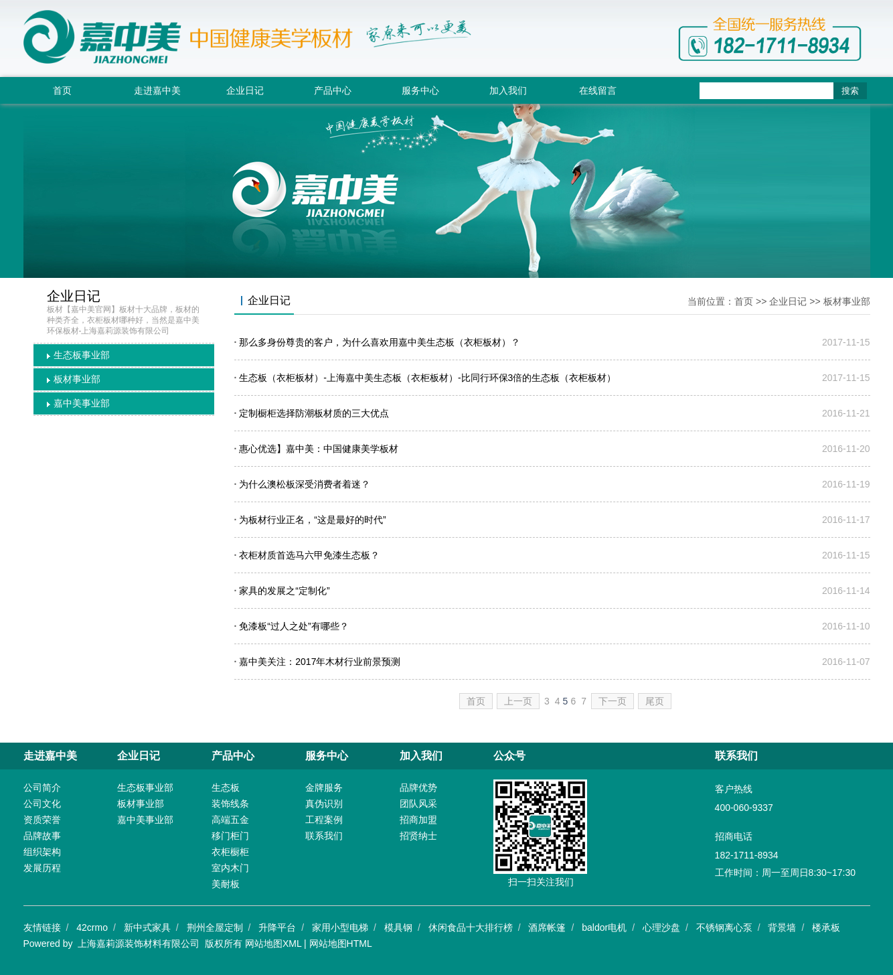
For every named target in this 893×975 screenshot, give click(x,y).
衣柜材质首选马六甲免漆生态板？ (309, 555)
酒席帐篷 (547, 927)
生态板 (226, 787)
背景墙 (782, 927)
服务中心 (420, 90)
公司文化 (42, 803)
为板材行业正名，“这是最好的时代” (312, 519)
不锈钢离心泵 (724, 927)
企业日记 (245, 90)
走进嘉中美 (157, 90)
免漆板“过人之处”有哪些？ (293, 626)
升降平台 (277, 927)
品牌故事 (42, 835)
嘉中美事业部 (82, 403)
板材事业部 (77, 379)
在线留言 (598, 90)
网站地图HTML (340, 943)
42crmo (92, 927)
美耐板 (226, 884)
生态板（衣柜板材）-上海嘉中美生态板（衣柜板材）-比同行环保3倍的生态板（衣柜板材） (427, 377)
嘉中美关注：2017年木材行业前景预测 (319, 661)
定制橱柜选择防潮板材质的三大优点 (314, 413)
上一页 (518, 701)
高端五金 (230, 819)
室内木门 (230, 867)
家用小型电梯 (340, 927)
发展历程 (42, 867)
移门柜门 (230, 835)
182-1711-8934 (747, 855)
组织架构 (42, 851)
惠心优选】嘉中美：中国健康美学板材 (318, 448)
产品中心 (332, 90)
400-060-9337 (744, 807)
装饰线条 (230, 803)
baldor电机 (604, 927)
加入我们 (508, 90)
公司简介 (42, 787)
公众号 (509, 755)
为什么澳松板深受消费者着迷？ (304, 484)
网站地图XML (273, 943)
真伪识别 (324, 803)
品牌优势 (418, 787)
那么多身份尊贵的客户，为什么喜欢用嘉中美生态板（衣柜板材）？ (379, 342)
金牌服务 (324, 787)
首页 (62, 90)
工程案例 (324, 819)
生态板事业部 (82, 355)
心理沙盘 (661, 927)
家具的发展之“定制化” (284, 590)
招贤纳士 (418, 835)
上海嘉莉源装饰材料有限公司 (138, 943)
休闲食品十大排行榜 (470, 927)
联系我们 (324, 835)
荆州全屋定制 (215, 927)
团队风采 (418, 803)
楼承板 (826, 927)
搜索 (850, 91)
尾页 (654, 701)
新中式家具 (147, 927)
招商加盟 (418, 819)
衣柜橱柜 (230, 851)
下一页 (612, 701)
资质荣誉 (42, 819)
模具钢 (398, 927)
